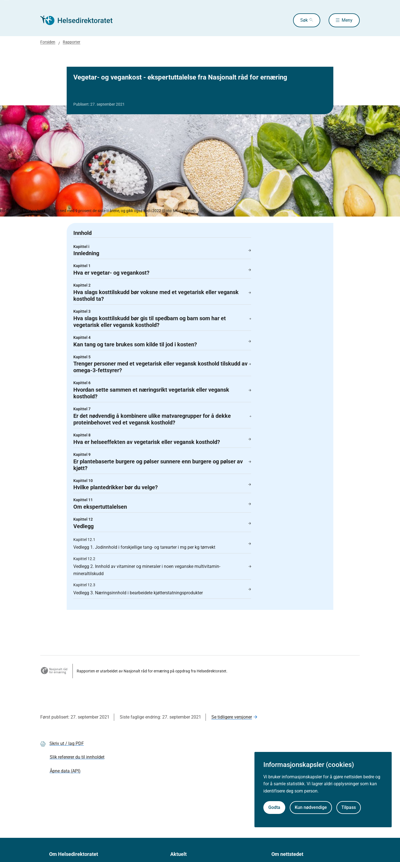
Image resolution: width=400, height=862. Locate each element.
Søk (304, 20)
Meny (347, 20)
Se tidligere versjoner (231, 717)
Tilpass (348, 807)
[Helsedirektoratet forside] (80, 20)
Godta (274, 807)
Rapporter (71, 42)
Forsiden (47, 42)
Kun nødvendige (311, 807)
